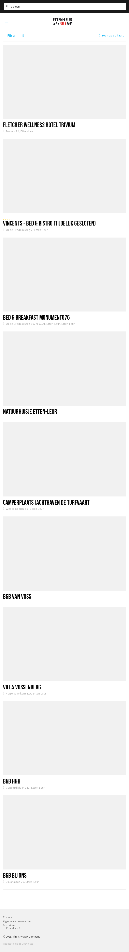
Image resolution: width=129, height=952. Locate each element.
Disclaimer (9, 925)
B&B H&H (11, 781)
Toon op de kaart (111, 35)
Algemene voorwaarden (17, 921)
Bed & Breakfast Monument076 (36, 317)
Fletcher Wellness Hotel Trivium (39, 124)
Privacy (7, 917)
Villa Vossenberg (22, 686)
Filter (10, 35)
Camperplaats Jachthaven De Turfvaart (46, 502)
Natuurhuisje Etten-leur (30, 411)
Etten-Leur (13, 928)
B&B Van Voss (17, 596)
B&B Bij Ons (15, 875)
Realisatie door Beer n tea (18, 943)
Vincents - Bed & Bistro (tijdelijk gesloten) (49, 223)
